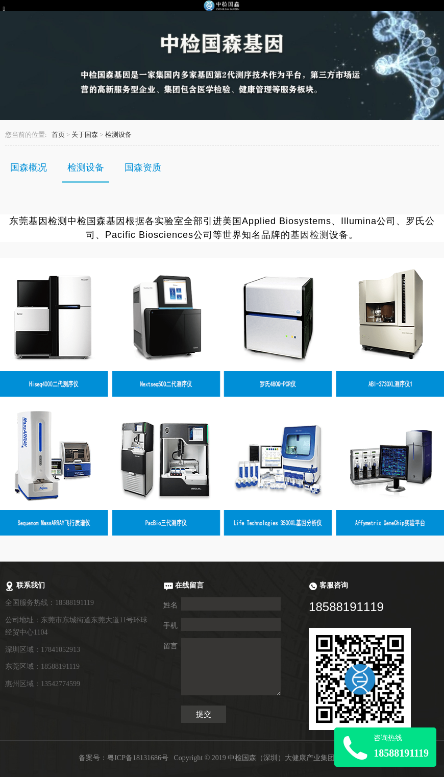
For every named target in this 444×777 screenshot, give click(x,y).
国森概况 (28, 167)
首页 (58, 134)
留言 (170, 646)
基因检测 (309, 235)
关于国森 (84, 134)
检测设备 (118, 134)
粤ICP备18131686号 (137, 758)
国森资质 (143, 167)
